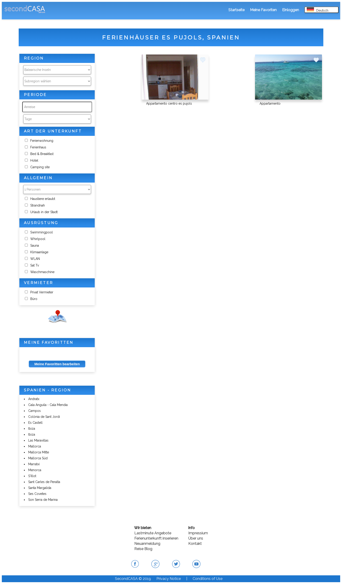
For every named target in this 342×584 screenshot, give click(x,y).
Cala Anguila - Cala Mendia (48, 405)
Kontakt (195, 543)
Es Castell (35, 422)
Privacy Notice (168, 578)
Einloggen (290, 10)
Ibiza (31, 428)
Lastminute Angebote (152, 533)
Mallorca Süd (38, 458)
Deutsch (317, 9)
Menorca (34, 470)
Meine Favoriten (263, 10)
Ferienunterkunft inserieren (156, 538)
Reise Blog (143, 549)
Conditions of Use (207, 578)
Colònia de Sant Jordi (44, 417)
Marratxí (34, 464)
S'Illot (32, 476)
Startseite (236, 10)
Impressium (198, 533)
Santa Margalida (39, 488)
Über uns (195, 538)
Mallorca (34, 446)
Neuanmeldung (147, 543)
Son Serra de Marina (43, 499)
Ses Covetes (37, 494)
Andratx (33, 399)
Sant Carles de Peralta (44, 482)
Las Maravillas (38, 440)
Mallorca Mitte (38, 452)
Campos (34, 411)
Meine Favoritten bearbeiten (57, 364)
